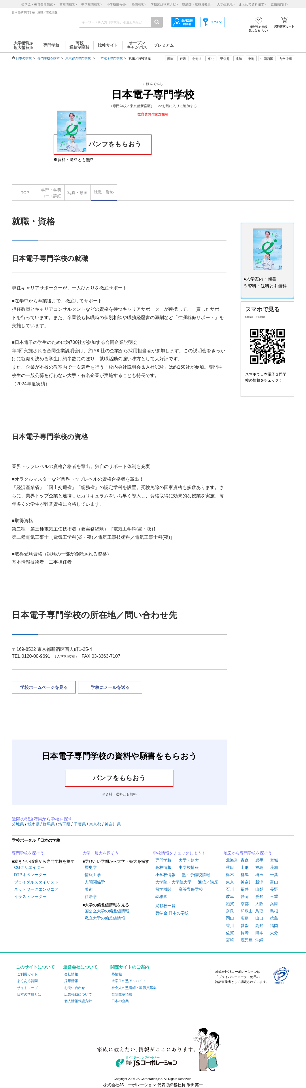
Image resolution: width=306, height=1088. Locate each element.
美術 (89, 889)
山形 (245, 867)
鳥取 (259, 911)
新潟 (259, 882)
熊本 (259, 932)
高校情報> (68, 4)
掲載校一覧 (165, 905)
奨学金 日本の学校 (172, 913)
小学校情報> (117, 4)
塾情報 (117, 974)
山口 (259, 918)
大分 (274, 932)
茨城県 (18, 824)
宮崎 (230, 940)
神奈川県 (113, 824)
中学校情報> (91, 4)
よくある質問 (27, 981)
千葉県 (80, 824)
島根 (274, 911)
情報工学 (93, 874)
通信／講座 (208, 882)
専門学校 (163, 860)
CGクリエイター (29, 867)
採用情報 (71, 981)
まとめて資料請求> (252, 4)
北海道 (197, 58)
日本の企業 (120, 1001)
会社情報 (71, 974)
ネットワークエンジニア (36, 889)
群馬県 (49, 824)
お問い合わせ (74, 988)
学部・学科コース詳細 (51, 192)
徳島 (274, 918)
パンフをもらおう (99, 143)
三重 (274, 896)
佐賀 (230, 932)
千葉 (274, 874)
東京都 (95, 824)
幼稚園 (161, 896)
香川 (230, 925)
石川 (230, 889)
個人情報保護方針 (78, 1001)
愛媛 (245, 925)
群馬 (245, 874)
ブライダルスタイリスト (36, 882)
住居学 (91, 896)
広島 (245, 918)
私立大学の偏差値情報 (105, 918)
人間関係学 (95, 882)
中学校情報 (189, 867)
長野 (274, 889)
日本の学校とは (29, 994)
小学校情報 (165, 874)
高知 (259, 925)
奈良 (230, 911)
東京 (230, 882)
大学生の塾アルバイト (129, 981)
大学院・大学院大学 (173, 882)
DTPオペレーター (30, 874)
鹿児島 (247, 940)
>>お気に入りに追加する (177, 106)
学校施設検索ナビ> (164, 4)
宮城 (274, 860)
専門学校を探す (48, 58)
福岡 (274, 925)
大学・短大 (189, 860)
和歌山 (247, 911)
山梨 (259, 889)
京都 (245, 903)
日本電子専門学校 (110, 58)
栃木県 (34, 824)
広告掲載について (78, 994)
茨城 (274, 867)
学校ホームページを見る (44, 687)
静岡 (245, 896)
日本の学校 (24, 58)
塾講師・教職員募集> (197, 4)
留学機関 (163, 889)
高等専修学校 (191, 889)
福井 (245, 889)
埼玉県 (64, 824)
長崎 (245, 932)
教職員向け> (279, 4)
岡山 (230, 918)
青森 (245, 860)
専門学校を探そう (28, 853)
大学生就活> (226, 4)
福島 (259, 867)
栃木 (230, 874)
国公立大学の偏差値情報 (107, 911)
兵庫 (274, 903)
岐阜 (230, 896)
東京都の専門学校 (78, 58)
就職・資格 (104, 192)
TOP (25, 192)
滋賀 (230, 903)
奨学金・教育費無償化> (38, 4)
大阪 (259, 903)
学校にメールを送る (110, 687)
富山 (274, 882)
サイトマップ (27, 988)
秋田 (230, 867)
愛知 (259, 896)
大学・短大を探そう (100, 853)
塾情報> (139, 4)
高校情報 (163, 867)
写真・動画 (77, 192)
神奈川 (247, 882)
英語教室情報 (122, 994)
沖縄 (259, 940)
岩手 (259, 860)
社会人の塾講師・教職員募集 (134, 988)
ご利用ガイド (27, 974)
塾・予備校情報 (196, 874)
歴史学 (91, 867)
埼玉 (259, 874)
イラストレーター (30, 896)
